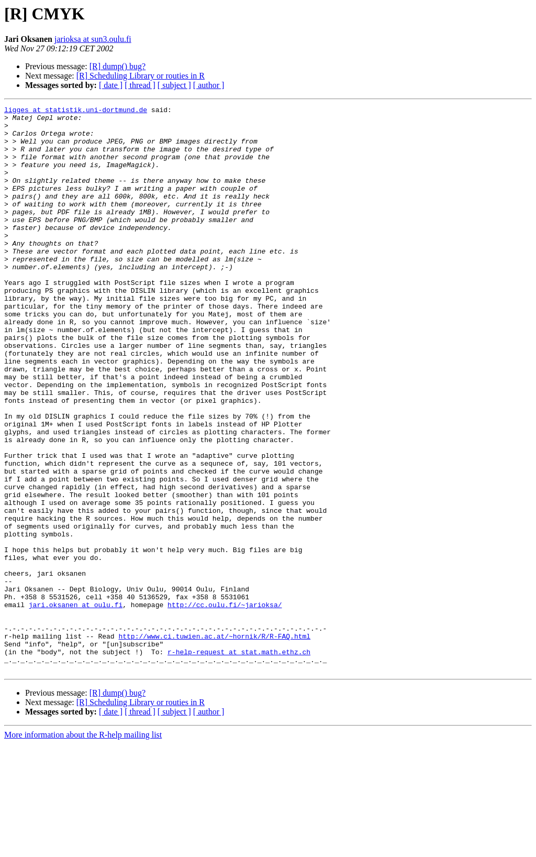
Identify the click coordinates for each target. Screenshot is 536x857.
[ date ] (110, 85)
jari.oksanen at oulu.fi (75, 705)
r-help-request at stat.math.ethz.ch (239, 761)
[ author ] (209, 85)
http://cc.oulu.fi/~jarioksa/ (225, 705)
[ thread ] (140, 85)
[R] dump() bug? (118, 66)
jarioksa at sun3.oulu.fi (92, 39)
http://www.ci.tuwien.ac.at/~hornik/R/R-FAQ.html (214, 743)
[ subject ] (174, 85)
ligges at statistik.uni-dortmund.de (75, 111)
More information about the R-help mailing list (83, 847)
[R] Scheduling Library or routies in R (140, 75)
